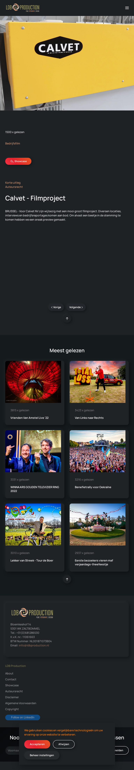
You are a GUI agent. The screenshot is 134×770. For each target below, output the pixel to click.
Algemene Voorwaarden (20, 703)
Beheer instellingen (42, 755)
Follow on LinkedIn (22, 717)
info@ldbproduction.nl (34, 645)
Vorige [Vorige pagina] (56, 307)
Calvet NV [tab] (67, 288)
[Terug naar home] (22, 8)
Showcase (18, 161)
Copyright (12, 709)
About (9, 673)
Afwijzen (63, 744)
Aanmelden (116, 750)
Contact (10, 679)
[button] (127, 8)
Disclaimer (12, 697)
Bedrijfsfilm (12, 143)
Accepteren (37, 744)
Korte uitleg (13, 183)
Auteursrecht (14, 187)
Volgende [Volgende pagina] (76, 307)
